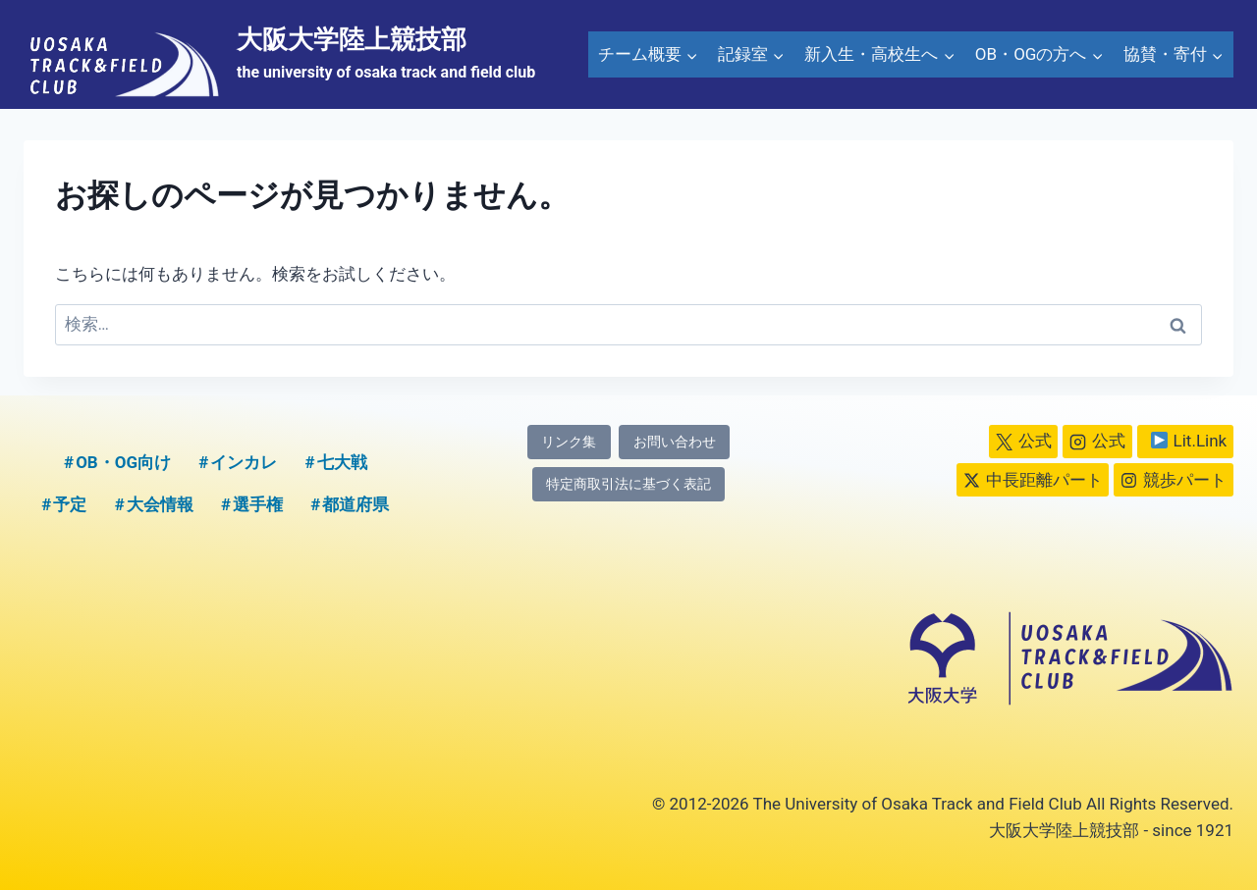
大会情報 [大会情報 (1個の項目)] (160, 504)
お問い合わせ (674, 442)
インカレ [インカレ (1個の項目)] (243, 462)
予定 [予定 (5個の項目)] (69, 504)
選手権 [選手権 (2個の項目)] (258, 504)
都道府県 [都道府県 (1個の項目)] (355, 504)
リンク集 (568, 442)
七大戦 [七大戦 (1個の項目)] (342, 462)
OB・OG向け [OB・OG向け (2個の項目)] (123, 462)
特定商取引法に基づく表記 (628, 484)
